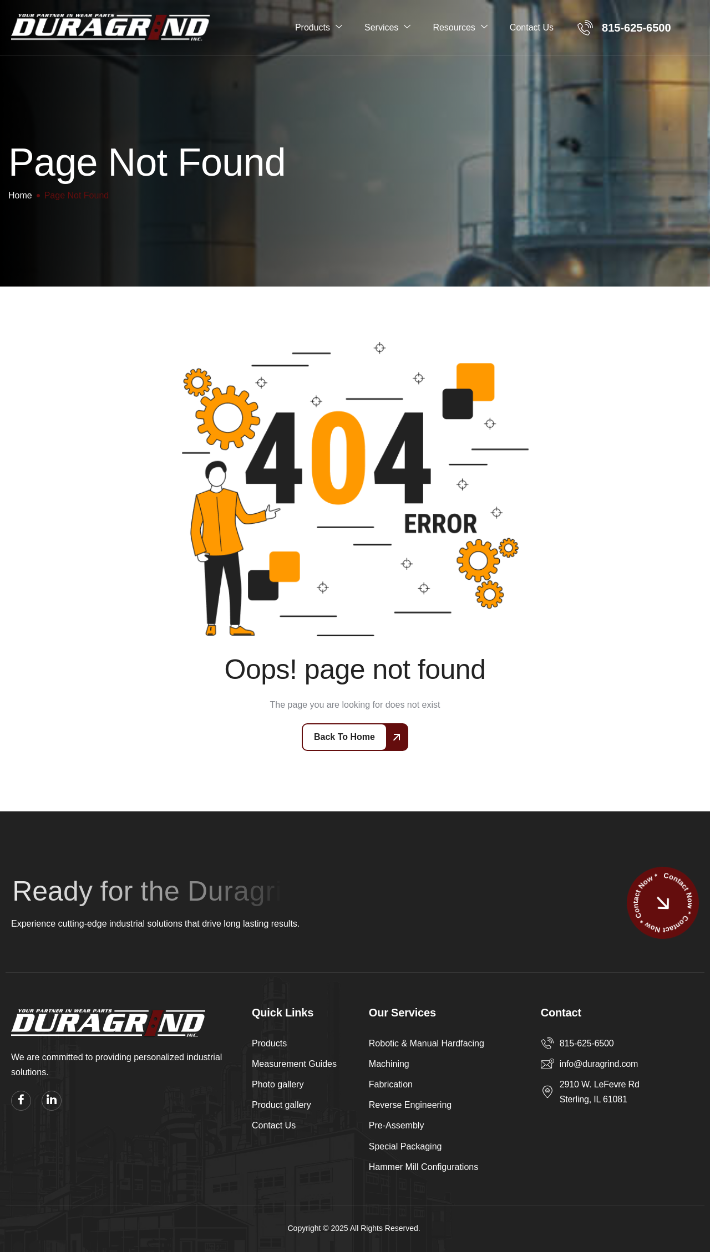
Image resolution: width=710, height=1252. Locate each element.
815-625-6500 (587, 1043)
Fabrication (391, 1084)
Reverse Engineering (410, 1105)
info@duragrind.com (599, 1064)
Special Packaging (405, 1146)
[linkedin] (52, 1101)
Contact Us (532, 27)
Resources (460, 27)
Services (387, 27)
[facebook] (21, 1101)
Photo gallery (277, 1084)
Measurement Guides (294, 1064)
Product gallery (281, 1105)
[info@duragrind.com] (547, 1063)
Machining (389, 1064)
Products (318, 27)
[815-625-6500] (547, 1043)
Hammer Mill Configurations (423, 1167)
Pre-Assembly (396, 1125)
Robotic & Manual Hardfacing (426, 1043)
